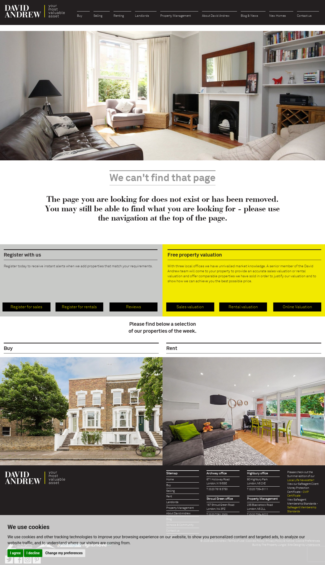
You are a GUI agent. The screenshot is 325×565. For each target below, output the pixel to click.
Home (170, 479)
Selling (98, 15)
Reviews (133, 307)
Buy (79, 15)
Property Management (175, 15)
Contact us (304, 15)
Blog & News (249, 15)
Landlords (142, 15)
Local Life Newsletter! (300, 480)
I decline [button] (33, 553)
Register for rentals (79, 307)
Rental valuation (243, 307)
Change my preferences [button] (63, 553)
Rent (169, 496)
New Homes (277, 15)
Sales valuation (190, 307)
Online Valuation (297, 307)
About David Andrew (216, 15)
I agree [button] (15, 553)
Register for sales (26, 307)
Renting (119, 15)
